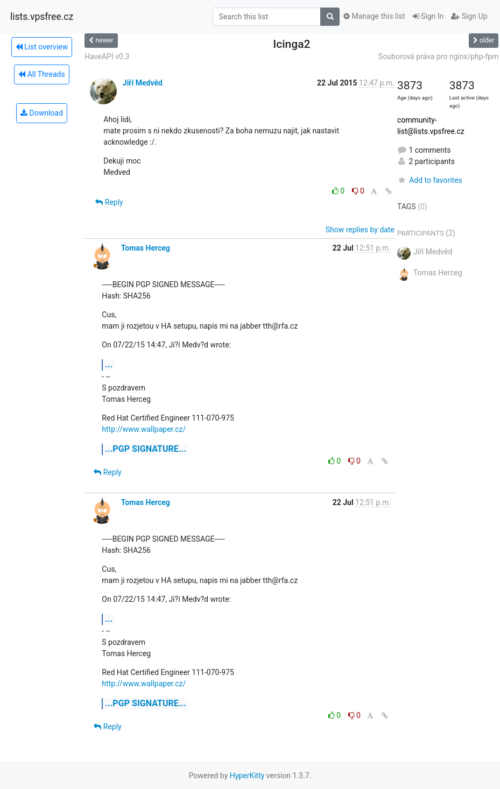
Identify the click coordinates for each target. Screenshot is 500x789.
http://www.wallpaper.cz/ (144, 429)
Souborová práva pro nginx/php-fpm (438, 56)
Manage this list (374, 16)
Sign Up (469, 16)
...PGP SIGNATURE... (145, 449)
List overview (42, 46)
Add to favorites (429, 180)
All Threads (41, 74)
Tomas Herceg (145, 248)
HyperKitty (247, 775)
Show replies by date (360, 229)
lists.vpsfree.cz (41, 16)
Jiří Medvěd (143, 83)
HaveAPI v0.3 (106, 56)
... (108, 364)
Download (41, 113)
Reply (109, 202)
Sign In (428, 16)
